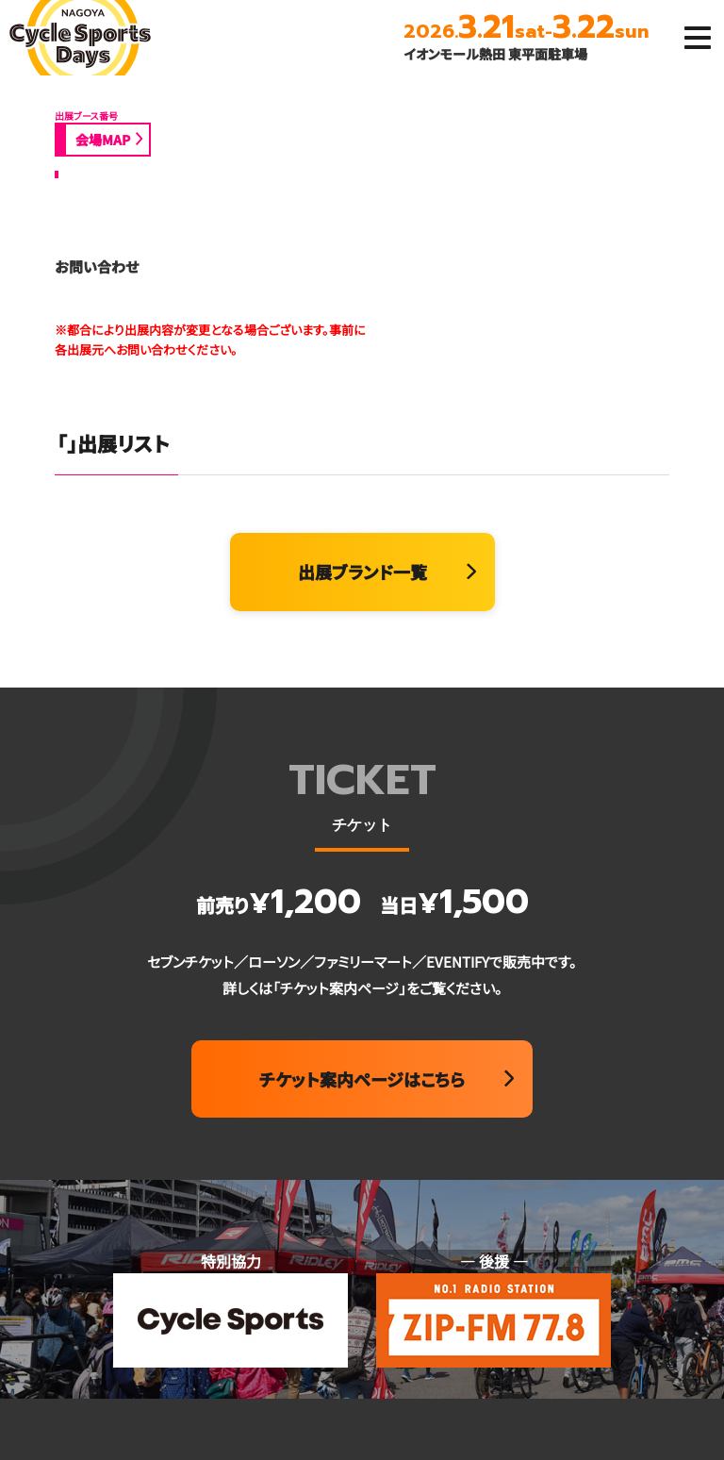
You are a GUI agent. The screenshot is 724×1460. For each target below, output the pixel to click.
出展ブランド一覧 (362, 571)
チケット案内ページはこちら (362, 1079)
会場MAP (102, 139)
